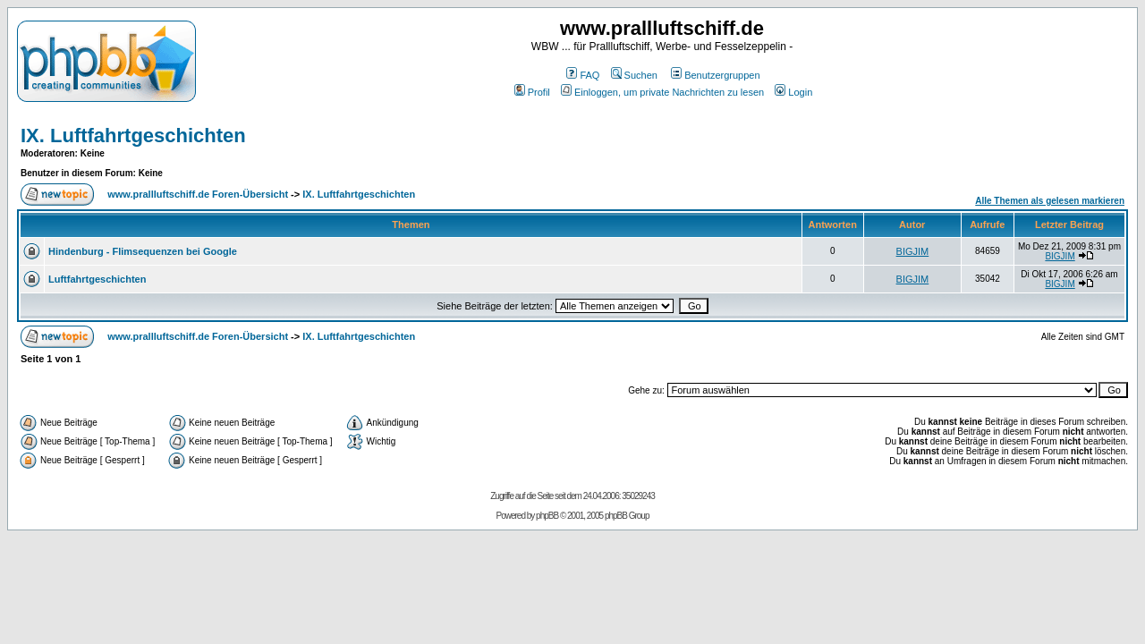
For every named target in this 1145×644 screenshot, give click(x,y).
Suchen (634, 75)
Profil (532, 92)
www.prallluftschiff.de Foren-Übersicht (197, 194)
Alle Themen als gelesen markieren (1049, 201)
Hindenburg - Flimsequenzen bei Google (142, 251)
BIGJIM (912, 251)
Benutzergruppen (715, 75)
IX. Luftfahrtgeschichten (133, 135)
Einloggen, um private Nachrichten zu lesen (662, 92)
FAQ (582, 75)
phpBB (547, 516)
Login (793, 92)
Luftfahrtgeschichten (97, 279)
